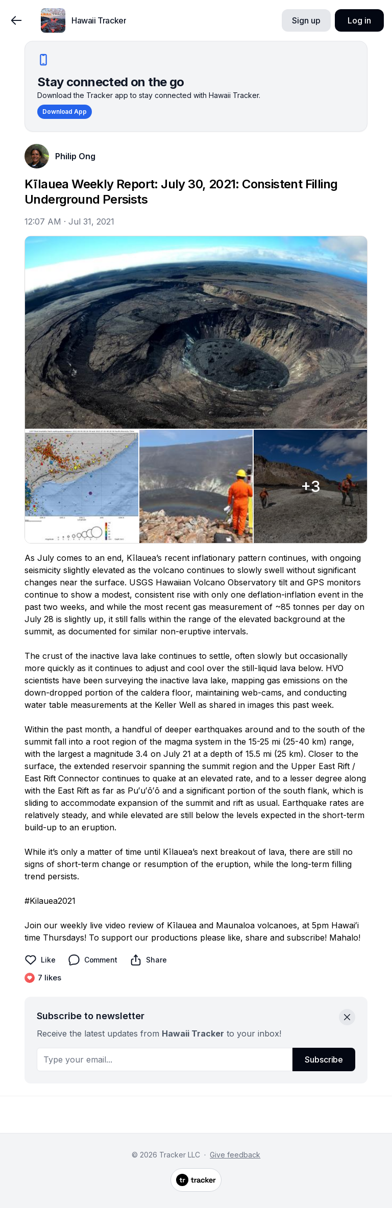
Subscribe (324, 1059)
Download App (64, 111)
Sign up (306, 20)
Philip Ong (75, 156)
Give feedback (235, 1154)
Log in (359, 20)
